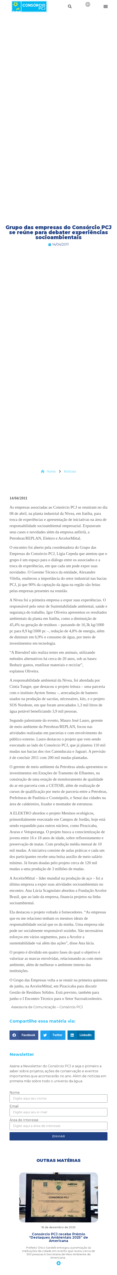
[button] (69, 6)
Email (14, 1106)
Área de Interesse (24, 1120)
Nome (15, 1092)
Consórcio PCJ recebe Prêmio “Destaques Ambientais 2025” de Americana (58, 1237)
